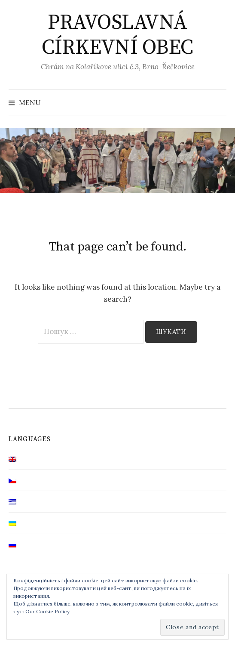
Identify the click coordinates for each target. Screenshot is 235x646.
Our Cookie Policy (47, 611)
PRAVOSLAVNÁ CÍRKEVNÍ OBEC (117, 35)
